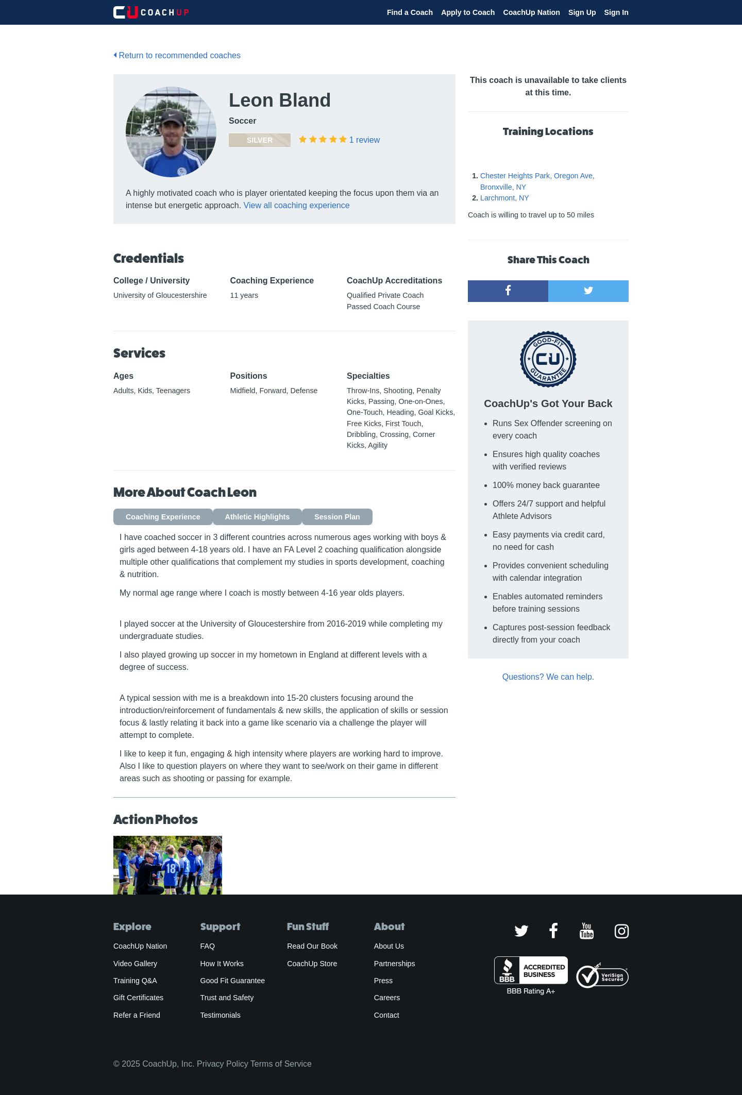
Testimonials (220, 1015)
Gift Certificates (138, 997)
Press (383, 980)
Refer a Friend (136, 1015)
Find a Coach (410, 12)
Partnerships (394, 963)
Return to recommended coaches (177, 55)
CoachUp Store (312, 963)
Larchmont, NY (504, 198)
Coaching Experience (163, 517)
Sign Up (582, 12)
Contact (386, 1015)
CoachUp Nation (531, 12)
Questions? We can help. (548, 676)
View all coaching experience (297, 205)
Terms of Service (281, 1063)
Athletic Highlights (257, 517)
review (364, 140)
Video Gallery (135, 963)
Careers (387, 997)
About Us (389, 946)
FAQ (207, 946)
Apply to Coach (468, 12)
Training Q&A (135, 980)
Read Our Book (312, 946)
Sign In (616, 12)
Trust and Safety (227, 997)
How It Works (222, 963)
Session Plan (337, 517)
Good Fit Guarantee (232, 980)
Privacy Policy (222, 1063)
